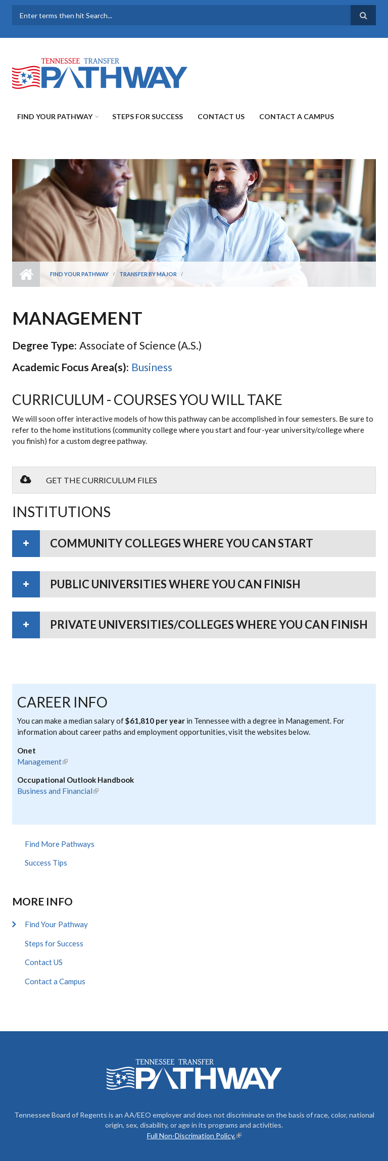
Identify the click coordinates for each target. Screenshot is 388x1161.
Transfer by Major (148, 274)
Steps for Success (147, 116)
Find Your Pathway (54, 116)
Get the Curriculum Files (88, 480)
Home (26, 274)
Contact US (221, 116)
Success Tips (46, 862)
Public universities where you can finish (175, 584)
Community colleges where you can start (181, 543)
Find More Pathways (59, 843)
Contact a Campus (296, 116)
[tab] (194, 543)
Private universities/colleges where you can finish (209, 624)
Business (151, 367)
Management (42, 761)
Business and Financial (58, 790)
